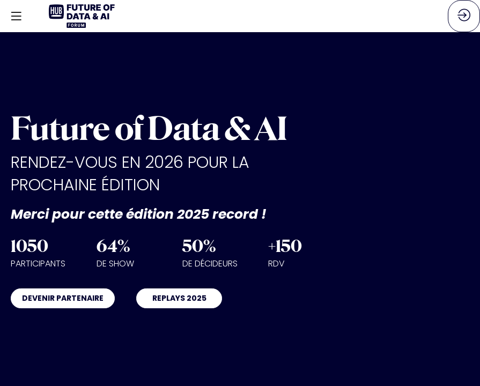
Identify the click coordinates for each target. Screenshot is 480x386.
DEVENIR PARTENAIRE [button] (63, 298)
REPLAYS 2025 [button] (179, 298)
